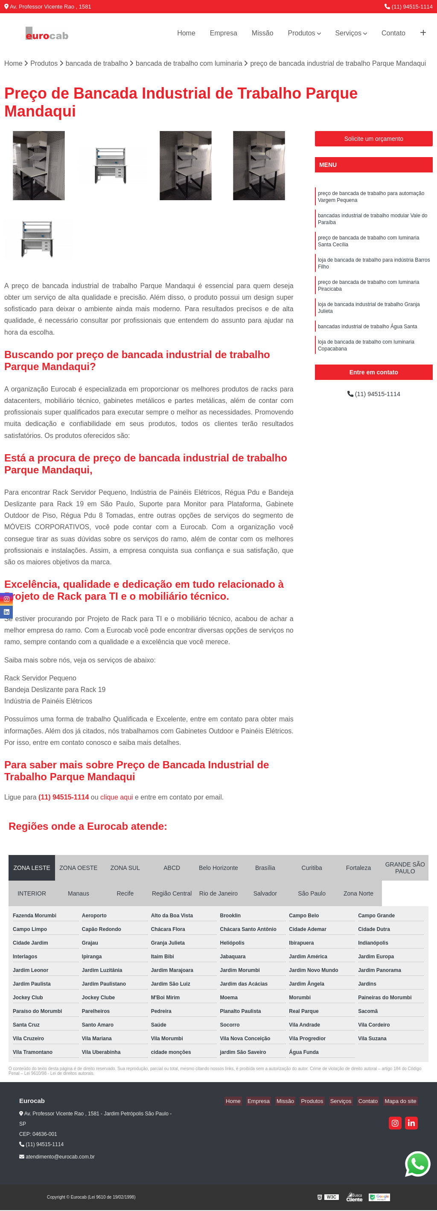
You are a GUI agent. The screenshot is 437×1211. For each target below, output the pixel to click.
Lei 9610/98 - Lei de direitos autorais (58, 1074)
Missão (263, 33)
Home (186, 33)
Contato (393, 33)
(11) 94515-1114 (409, 6)
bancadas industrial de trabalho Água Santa (367, 338)
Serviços (348, 33)
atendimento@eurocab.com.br (57, 1158)
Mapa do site (401, 1102)
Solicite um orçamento (374, 139)
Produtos (301, 33)
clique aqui (116, 798)
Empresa (223, 33)
